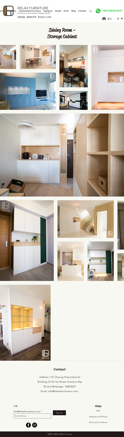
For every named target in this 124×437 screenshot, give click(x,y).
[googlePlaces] (122, 18)
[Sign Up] (59, 412)
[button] (90, 11)
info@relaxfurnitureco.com (63, 391)
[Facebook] (28, 425)
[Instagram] (34, 425)
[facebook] (118, 18)
